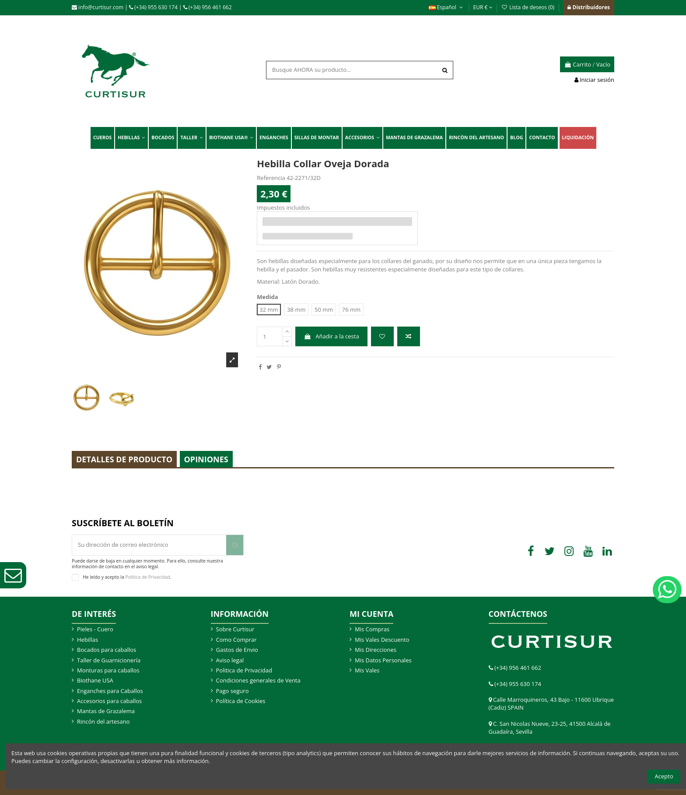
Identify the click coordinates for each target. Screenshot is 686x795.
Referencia (271, 178)
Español (447, 7)
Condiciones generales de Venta (258, 680)
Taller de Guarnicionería (108, 660)
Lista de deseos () (528, 7)
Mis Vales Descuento (382, 640)
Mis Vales (367, 670)
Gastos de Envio (237, 650)
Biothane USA (95, 680)
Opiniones (206, 459)
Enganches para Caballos (110, 691)
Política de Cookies (241, 701)
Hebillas (87, 640)
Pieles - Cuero (95, 629)
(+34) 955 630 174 (153, 7)
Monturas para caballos (108, 670)
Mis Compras (372, 629)
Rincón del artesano (103, 721)
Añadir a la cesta (331, 336)
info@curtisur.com (97, 7)
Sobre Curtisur (235, 629)
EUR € (483, 7)
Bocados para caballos (106, 650)
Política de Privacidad (147, 577)
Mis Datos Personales (383, 660)
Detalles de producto (124, 459)
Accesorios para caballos (109, 701)
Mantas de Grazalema (106, 711)
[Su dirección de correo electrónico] (149, 545)
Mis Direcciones (375, 650)
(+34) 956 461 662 (207, 7)
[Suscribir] (234, 545)
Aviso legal (230, 660)
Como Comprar (236, 640)
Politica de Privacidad (244, 670)
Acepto (664, 776)
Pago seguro (232, 691)
